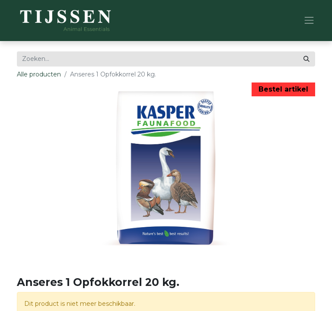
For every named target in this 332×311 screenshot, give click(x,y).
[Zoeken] (306, 59)
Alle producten (39, 74)
